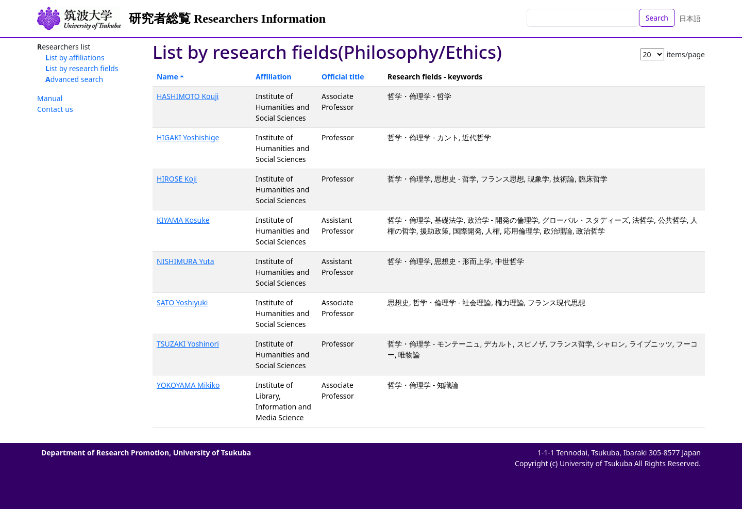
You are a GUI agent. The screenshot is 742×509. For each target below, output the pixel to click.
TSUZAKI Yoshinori (188, 344)
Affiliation (274, 76)
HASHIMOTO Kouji (187, 96)
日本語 (690, 18)
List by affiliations (75, 57)
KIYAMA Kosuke (183, 220)
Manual (49, 98)
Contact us (55, 109)
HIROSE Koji (177, 179)
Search (657, 18)
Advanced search (74, 79)
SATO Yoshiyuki (182, 302)
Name (167, 76)
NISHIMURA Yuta (185, 261)
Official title (343, 76)
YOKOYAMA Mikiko (188, 385)
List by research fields (82, 68)
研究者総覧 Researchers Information (227, 18)
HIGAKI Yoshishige (188, 137)
